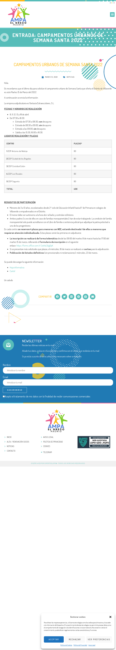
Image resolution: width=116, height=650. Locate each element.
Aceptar (54, 639)
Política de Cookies (66, 645)
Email (5, 377)
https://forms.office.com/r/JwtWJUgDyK (34, 245)
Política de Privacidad (80, 645)
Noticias (70, 77)
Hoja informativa (17, 267)
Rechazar (75, 639)
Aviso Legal (91, 645)
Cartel (12, 271)
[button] (110, 617)
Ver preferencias (99, 639)
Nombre (7, 364)
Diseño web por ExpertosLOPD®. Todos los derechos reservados (58, 463)
